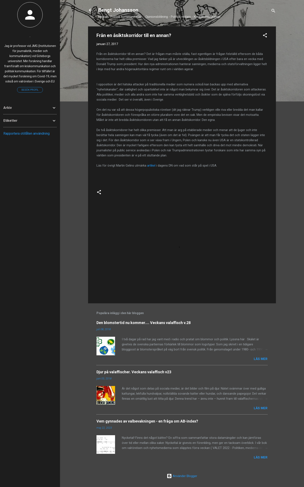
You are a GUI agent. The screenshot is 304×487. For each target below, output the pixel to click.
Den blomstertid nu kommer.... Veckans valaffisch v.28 (143, 322)
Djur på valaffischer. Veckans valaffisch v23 (133, 372)
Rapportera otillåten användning (26, 133)
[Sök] (273, 11)
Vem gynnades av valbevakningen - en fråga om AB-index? (147, 421)
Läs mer (260, 359)
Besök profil (30, 89)
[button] (264, 36)
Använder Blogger (182, 476)
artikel (151, 165)
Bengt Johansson (118, 10)
